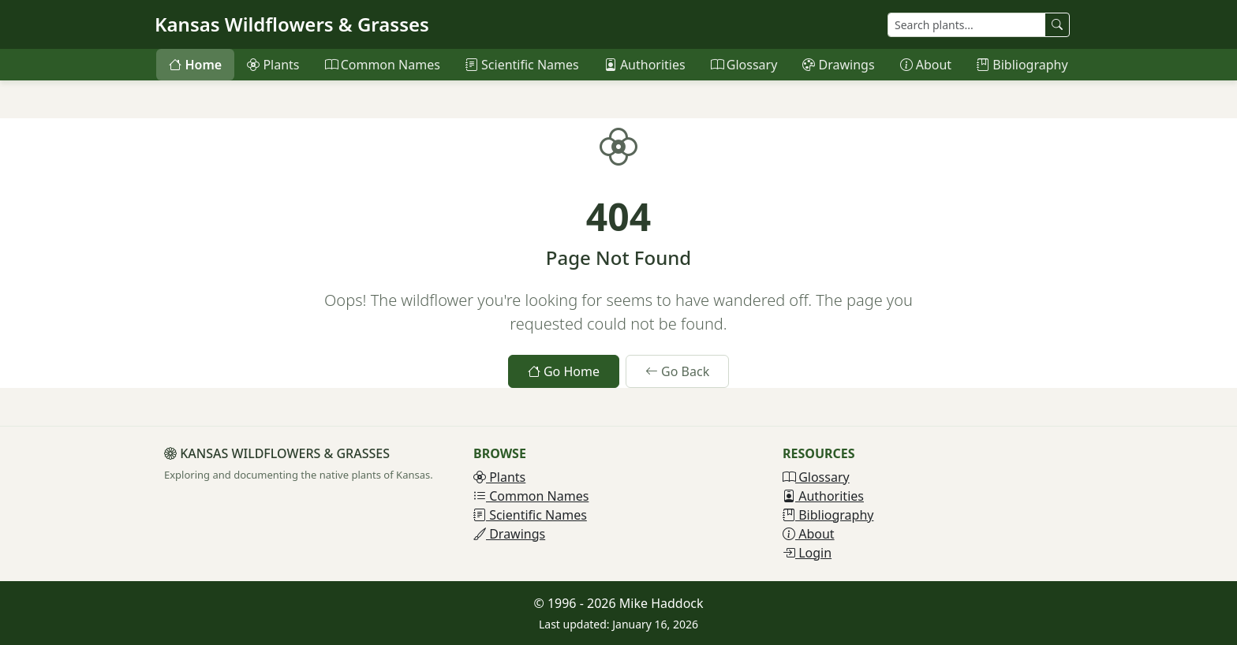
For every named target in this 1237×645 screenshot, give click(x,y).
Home (195, 64)
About (926, 64)
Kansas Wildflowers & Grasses (292, 24)
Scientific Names (522, 64)
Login (807, 552)
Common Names (382, 64)
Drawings (838, 64)
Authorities (645, 64)
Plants (273, 64)
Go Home (564, 371)
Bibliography (1022, 64)
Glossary (744, 64)
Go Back (677, 371)
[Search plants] (966, 25)
